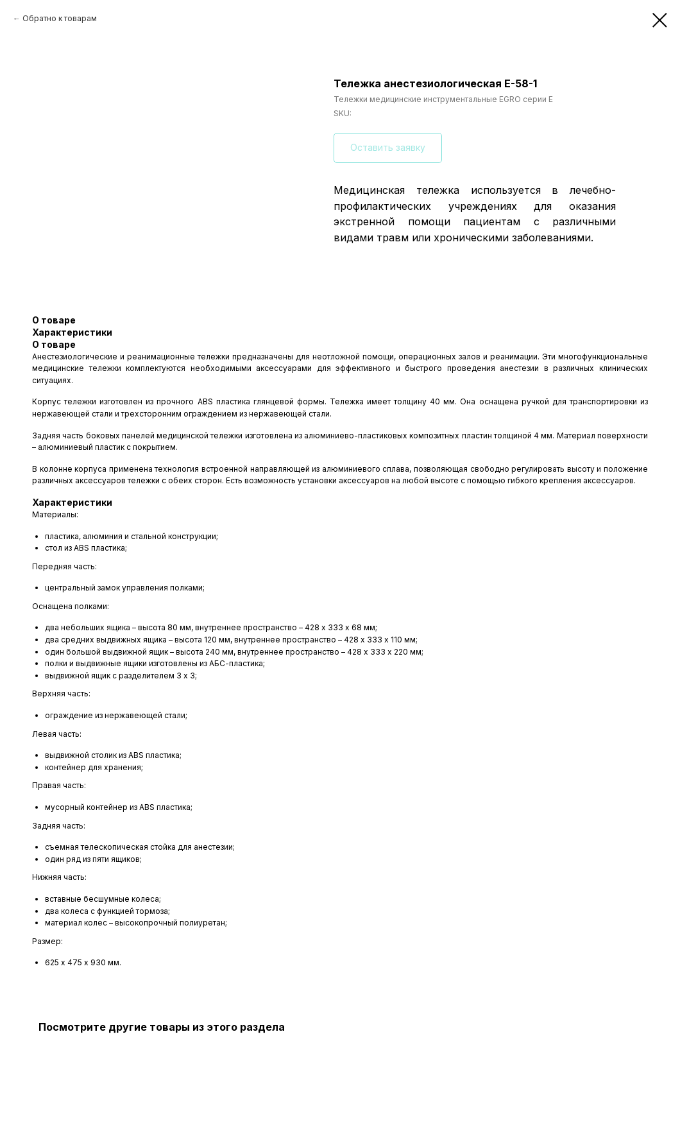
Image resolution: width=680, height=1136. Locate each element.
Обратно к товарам (59, 18)
